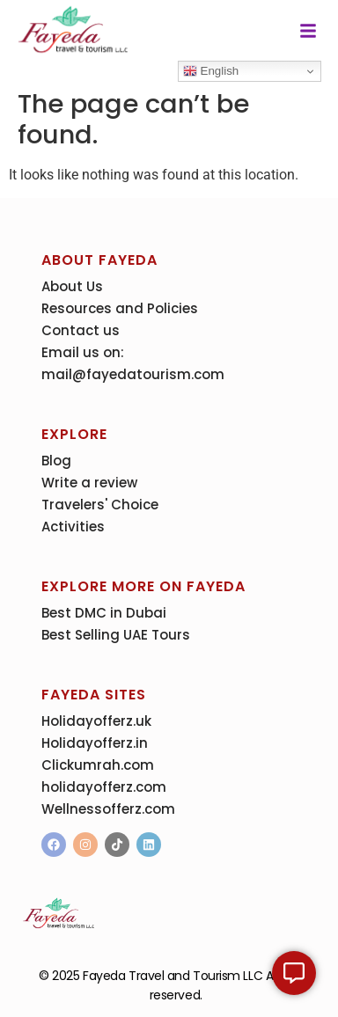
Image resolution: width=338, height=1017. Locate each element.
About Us (72, 286)
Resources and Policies (119, 308)
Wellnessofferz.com (108, 809)
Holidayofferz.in (94, 743)
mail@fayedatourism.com (132, 374)
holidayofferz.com (103, 787)
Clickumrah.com (97, 765)
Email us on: (82, 352)
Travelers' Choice (99, 504)
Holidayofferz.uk (96, 721)
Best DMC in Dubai (103, 613)
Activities (73, 526)
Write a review (89, 482)
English (211, 71)
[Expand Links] (294, 973)
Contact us (80, 330)
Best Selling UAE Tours (115, 635)
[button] (308, 31)
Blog (56, 460)
